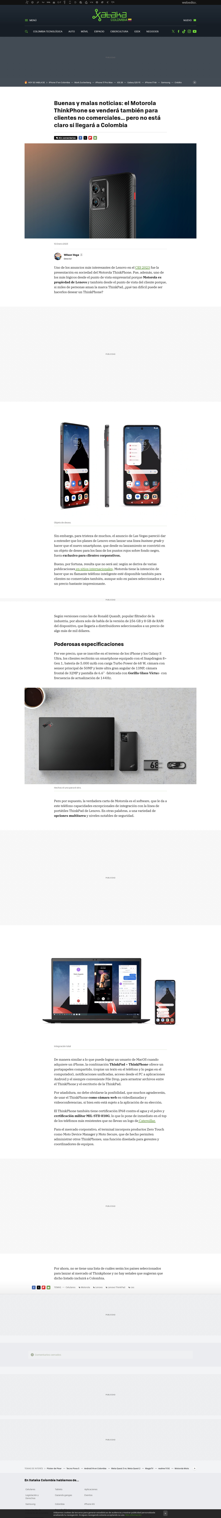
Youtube (194, 31)
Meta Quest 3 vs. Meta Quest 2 (126, 1468)
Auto (71, 31)
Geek (137, 31)
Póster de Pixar (54, 1468)
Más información (133, 1514)
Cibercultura (119, 31)
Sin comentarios (67, 137)
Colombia (59, 1503)
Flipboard (90, 138)
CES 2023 (142, 267)
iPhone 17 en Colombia (59, 82)
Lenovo (99, 1287)
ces (132, 1287)
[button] (73, 255)
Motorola (85, 1287)
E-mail (95, 138)
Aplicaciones (90, 1489)
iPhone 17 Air (151, 82)
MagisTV (149, 1468)
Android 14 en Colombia (95, 1468)
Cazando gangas (63, 1495)
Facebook (178, 31)
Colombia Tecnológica (47, 31)
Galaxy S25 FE (134, 82)
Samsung (165, 82)
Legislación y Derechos (32, 1496)
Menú (33, 20)
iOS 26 (120, 82)
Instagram (189, 31)
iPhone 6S (89, 1503)
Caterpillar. (147, 1121)
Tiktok (184, 31)
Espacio (99, 31)
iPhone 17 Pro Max (104, 82)
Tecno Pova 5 (73, 1468)
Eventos (88, 1495)
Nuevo (187, 20)
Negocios (152, 31)
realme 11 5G (164, 1468)
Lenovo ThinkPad (116, 1287)
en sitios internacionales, (94, 569)
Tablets (58, 1489)
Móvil (84, 31)
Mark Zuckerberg (82, 82)
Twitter (173, 31)
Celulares (71, 1287)
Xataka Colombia (111, 15)
